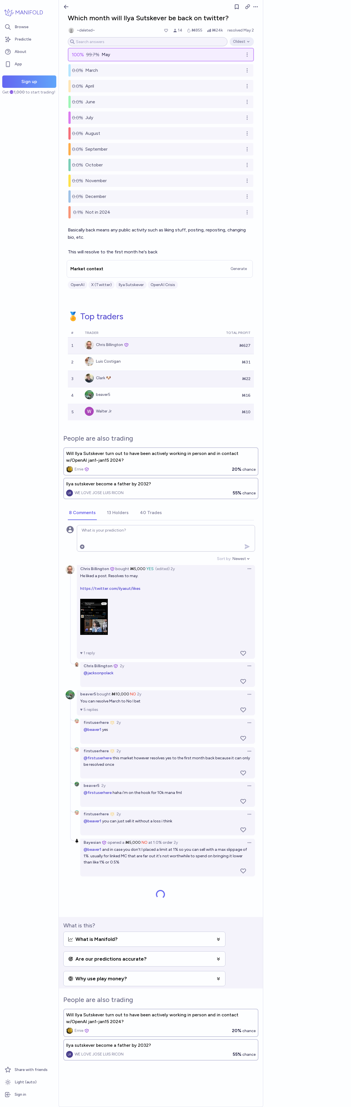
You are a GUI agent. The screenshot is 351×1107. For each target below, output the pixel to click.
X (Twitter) (101, 284)
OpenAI (77, 284)
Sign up (29, 81)
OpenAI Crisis (163, 284)
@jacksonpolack (98, 673)
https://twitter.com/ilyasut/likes (110, 588)
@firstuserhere (98, 758)
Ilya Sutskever (131, 284)
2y (122, 666)
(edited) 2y (165, 568)
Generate (239, 268)
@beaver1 (92, 729)
